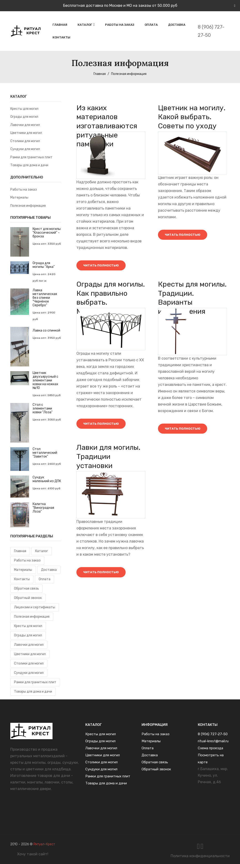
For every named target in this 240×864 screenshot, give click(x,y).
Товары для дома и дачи (29, 165)
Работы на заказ (119, 24)
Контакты (61, 37)
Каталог (85, 24)
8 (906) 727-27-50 (211, 31)
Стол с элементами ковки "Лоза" (42, 408)
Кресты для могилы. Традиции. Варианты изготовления (190, 300)
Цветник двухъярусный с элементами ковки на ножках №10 (45, 380)
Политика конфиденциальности (200, 856)
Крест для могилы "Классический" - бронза (47, 232)
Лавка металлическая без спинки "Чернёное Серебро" (45, 297)
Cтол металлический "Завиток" (45, 452)
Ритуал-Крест (44, 844)
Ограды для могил (24, 117)
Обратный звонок (28, 598)
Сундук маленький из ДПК (47, 479)
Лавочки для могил (25, 125)
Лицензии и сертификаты (34, 607)
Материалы (19, 197)
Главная (59, 24)
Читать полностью (103, 266)
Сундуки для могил (25, 149)
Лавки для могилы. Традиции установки (108, 460)
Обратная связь (26, 589)
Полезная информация (28, 206)
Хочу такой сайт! (32, 854)
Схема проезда (210, 748)
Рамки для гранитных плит (31, 157)
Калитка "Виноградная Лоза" (43, 507)
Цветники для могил (26, 133)
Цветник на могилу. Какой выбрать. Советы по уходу (192, 117)
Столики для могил (25, 141)
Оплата (151, 24)
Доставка (176, 24)
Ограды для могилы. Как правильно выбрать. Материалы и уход (108, 304)
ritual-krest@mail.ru (213, 741)
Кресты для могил (24, 109)
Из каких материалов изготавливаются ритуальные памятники (106, 126)
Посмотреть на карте (211, 758)
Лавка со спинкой (46, 330)
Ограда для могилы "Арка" (44, 265)
